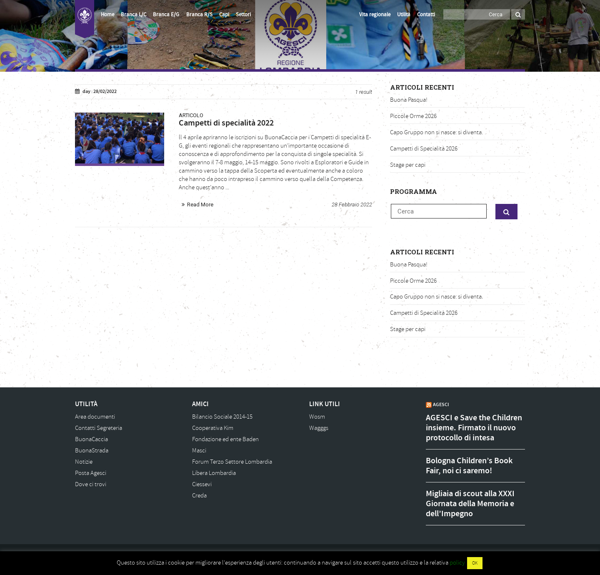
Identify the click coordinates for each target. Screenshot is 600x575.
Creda (199, 496)
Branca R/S (199, 14)
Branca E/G (166, 14)
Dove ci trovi (90, 484)
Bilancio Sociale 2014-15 (222, 417)
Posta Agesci (90, 473)
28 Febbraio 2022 (352, 204)
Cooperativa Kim (212, 428)
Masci (199, 450)
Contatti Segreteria (98, 428)
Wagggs (318, 428)
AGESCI (441, 404)
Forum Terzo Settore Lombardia (232, 462)
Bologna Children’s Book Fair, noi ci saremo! (469, 465)
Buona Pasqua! (409, 100)
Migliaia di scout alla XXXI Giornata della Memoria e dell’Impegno (470, 503)
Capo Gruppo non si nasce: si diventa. (436, 132)
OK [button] (475, 563)
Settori (243, 14)
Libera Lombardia (214, 473)
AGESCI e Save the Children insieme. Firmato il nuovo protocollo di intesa (474, 427)
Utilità (403, 14)
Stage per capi (407, 165)
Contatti (426, 14)
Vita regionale (374, 14)
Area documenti (95, 417)
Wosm (317, 417)
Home (107, 14)
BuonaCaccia (91, 439)
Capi (224, 14)
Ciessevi (202, 484)
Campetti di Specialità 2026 (424, 149)
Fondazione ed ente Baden (225, 439)
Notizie (83, 462)
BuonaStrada (91, 450)
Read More (200, 204)
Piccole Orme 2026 (413, 116)
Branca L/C (133, 14)
